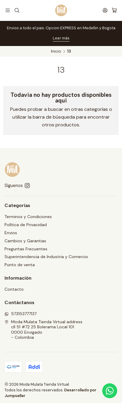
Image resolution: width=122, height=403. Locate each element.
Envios (10, 232)
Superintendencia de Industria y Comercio (46, 256)
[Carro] (114, 10)
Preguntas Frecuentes (25, 249)
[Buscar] (17, 10)
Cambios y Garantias (25, 240)
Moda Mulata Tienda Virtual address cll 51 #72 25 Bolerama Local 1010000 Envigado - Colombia (43, 329)
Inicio (56, 51)
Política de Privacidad (25, 224)
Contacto (14, 289)
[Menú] (8, 10)
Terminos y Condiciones (28, 216)
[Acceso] (105, 10)
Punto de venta (19, 264)
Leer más (61, 38)
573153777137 (20, 313)
